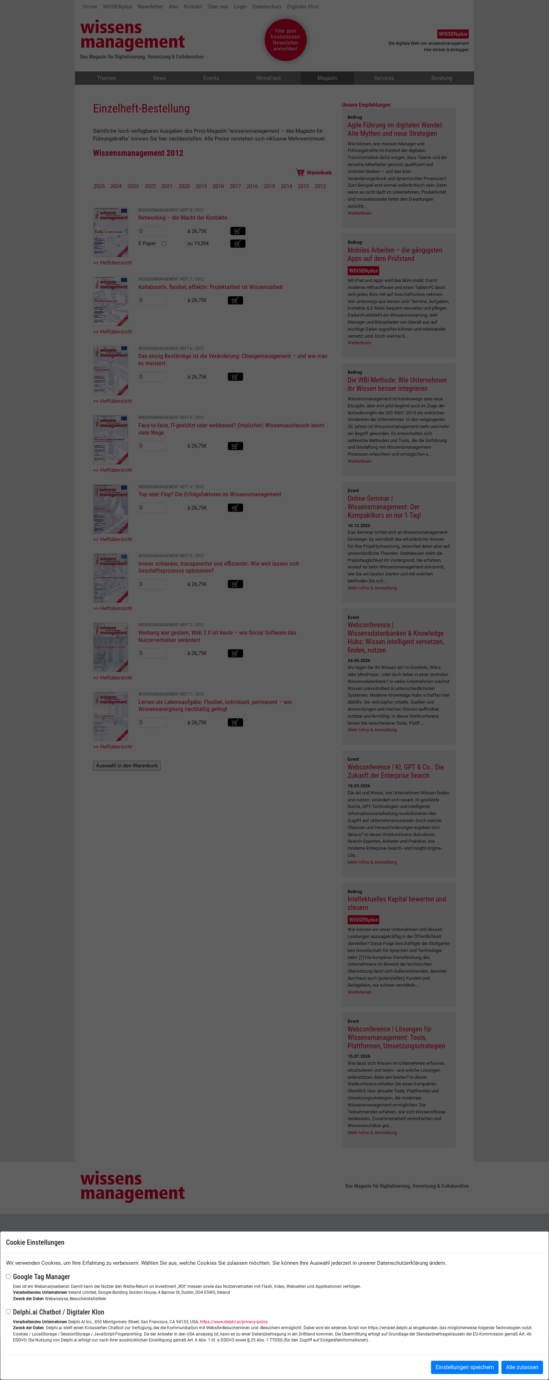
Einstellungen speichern (465, 1367)
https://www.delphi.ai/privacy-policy (234, 1321)
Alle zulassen (522, 1367)
